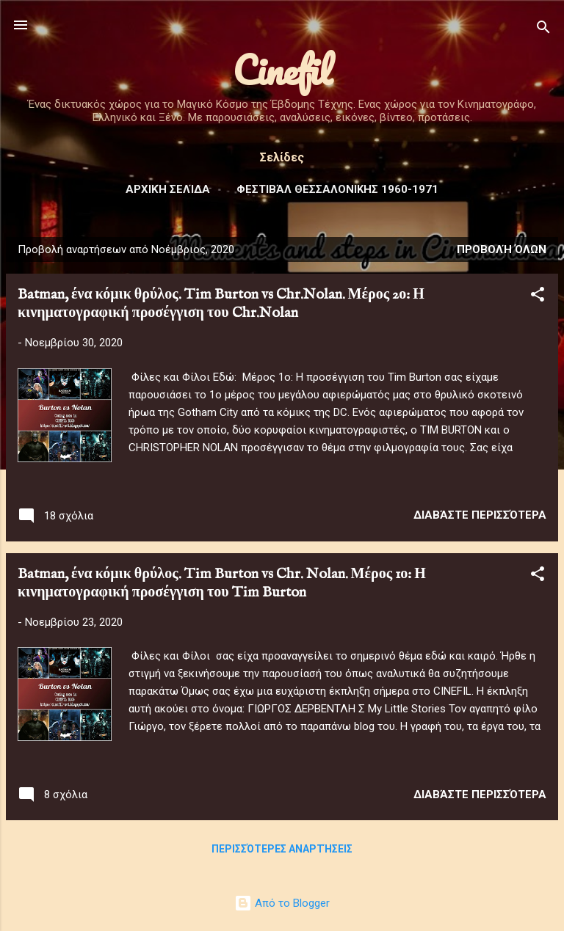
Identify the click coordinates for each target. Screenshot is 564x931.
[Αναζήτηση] (543, 29)
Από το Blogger (282, 903)
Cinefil (282, 70)
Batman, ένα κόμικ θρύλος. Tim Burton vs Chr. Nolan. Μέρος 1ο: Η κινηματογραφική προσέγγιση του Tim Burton (222, 583)
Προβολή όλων (501, 249)
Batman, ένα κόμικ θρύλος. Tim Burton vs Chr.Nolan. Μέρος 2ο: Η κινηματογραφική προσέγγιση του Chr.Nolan (221, 303)
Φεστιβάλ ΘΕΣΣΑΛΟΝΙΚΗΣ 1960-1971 (337, 189)
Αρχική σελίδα (168, 189)
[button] (537, 296)
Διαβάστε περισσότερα (479, 515)
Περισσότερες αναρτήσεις (282, 849)
